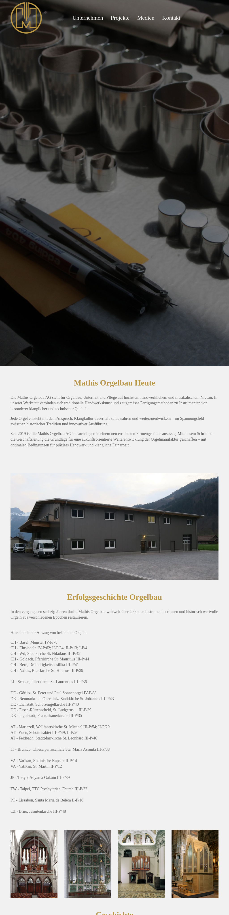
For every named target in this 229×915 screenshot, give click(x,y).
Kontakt (171, 18)
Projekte (120, 18)
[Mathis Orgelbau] (26, 17)
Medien (146, 18)
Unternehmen (87, 18)
